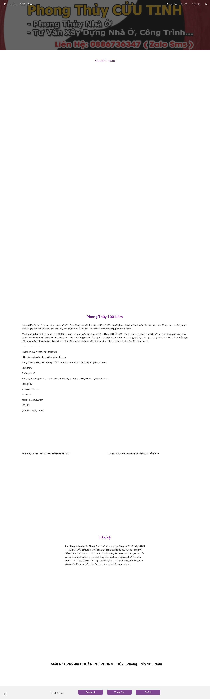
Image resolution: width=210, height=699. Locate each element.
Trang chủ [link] (172, 4)
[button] (206, 4)
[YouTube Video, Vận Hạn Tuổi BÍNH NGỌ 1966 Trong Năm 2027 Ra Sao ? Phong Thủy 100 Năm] (62, 485)
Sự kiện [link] (184, 4)
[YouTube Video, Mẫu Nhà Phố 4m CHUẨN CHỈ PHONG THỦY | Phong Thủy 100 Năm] (112, 617)
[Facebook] (90, 692)
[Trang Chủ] (119, 692)
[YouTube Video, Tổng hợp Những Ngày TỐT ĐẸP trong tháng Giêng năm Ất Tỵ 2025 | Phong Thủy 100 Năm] (105, 247)
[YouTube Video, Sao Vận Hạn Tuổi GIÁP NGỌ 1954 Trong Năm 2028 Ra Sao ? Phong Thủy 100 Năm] (148, 485)
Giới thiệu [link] (196, 4)
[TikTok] (148, 692)
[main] (105, 59)
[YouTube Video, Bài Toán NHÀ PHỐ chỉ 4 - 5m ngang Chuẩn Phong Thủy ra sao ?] (105, 126)
